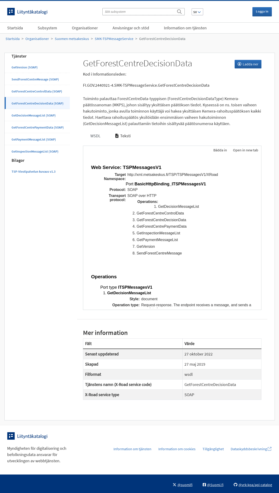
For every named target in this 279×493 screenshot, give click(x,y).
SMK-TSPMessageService (114, 38)
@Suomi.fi (213, 484)
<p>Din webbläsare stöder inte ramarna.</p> (172, 233)
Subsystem (47, 28)
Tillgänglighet (213, 449)
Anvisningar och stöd (131, 28)
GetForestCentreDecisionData (162, 38)
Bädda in (220, 150)
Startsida (15, 28)
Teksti (123, 135)
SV (197, 12)
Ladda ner (248, 64)
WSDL (95, 135)
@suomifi (183, 484)
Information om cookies (177, 449)
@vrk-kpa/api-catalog (253, 484)
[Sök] (179, 11)
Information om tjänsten (185, 28)
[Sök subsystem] (143, 11)
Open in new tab (245, 150)
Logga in (262, 11)
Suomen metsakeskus (72, 38)
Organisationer (85, 28)
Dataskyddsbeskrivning (251, 449)
